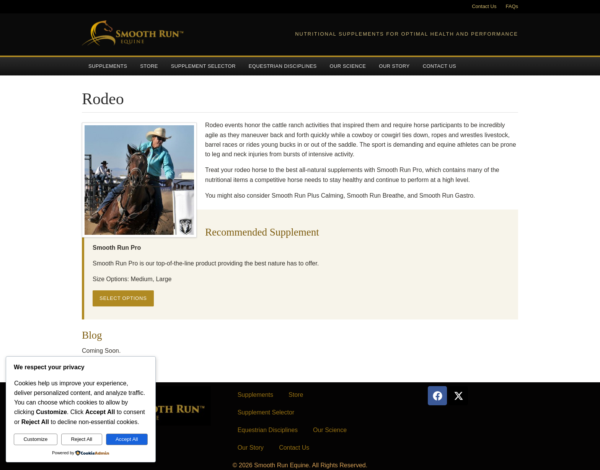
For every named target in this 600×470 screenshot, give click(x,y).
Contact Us (484, 6)
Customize (35, 439)
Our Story (394, 66)
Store (149, 66)
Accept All (127, 439)
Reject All (81, 439)
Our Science (348, 66)
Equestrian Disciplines (283, 66)
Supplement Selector (203, 66)
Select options (123, 298)
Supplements (107, 66)
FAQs (511, 6)
